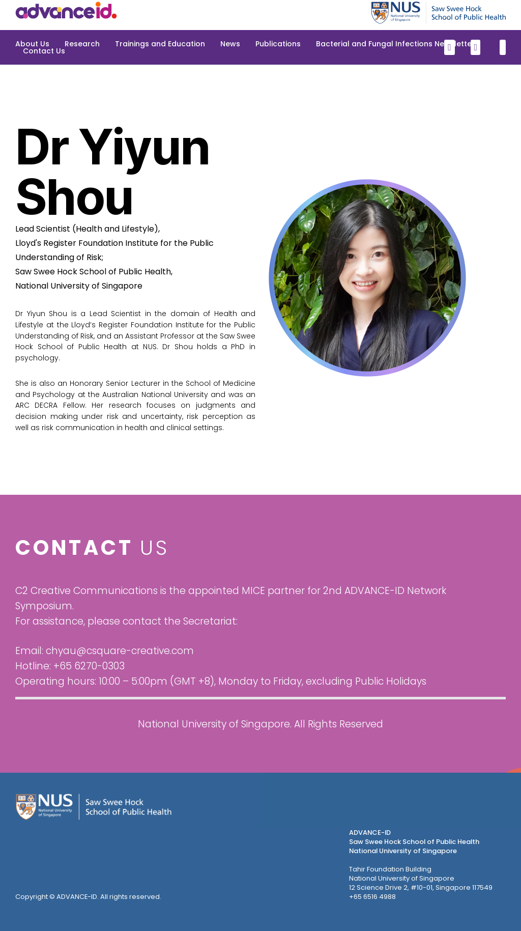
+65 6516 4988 (372, 896)
